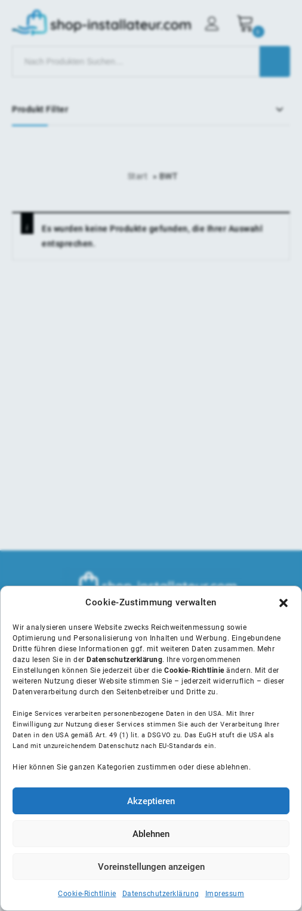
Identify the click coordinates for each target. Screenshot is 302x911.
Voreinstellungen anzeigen (151, 866)
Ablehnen (151, 834)
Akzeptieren (151, 801)
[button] (283, 603)
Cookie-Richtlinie (87, 894)
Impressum (225, 894)
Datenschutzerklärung (160, 894)
